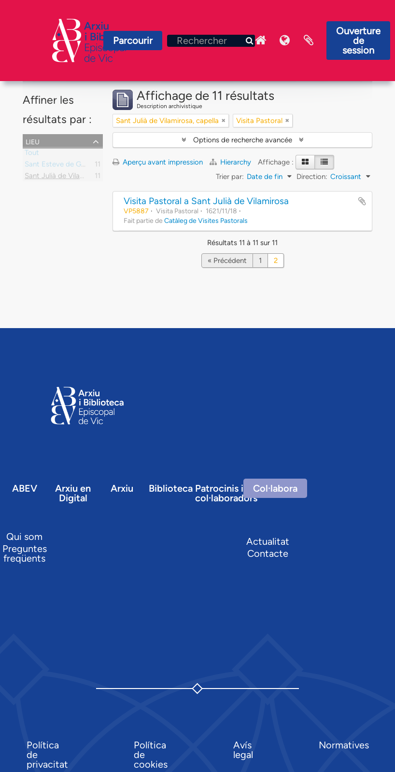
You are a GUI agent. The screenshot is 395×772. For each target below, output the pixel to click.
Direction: (311, 176)
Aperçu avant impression (158, 162)
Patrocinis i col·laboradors (226, 493)
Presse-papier (308, 40)
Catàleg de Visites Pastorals (206, 220)
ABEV (24, 488)
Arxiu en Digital (73, 493)
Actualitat (267, 541)
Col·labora (275, 488)
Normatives (344, 745)
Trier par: (230, 176)
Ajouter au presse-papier (362, 201)
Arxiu (122, 488)
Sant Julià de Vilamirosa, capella (76, 177)
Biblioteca (171, 488)
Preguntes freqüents (24, 553)
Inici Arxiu (260, 40)
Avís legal (243, 749)
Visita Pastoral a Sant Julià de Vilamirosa (206, 201)
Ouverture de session (358, 40)
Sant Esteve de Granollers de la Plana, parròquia (102, 166)
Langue (284, 40)
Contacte (267, 553)
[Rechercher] (211, 41)
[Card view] (305, 162)
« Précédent (227, 260)
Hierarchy (231, 162)
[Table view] (324, 162)
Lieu (33, 141)
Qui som (24, 536)
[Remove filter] (224, 120)
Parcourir (133, 40)
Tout (32, 154)
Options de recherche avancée (242, 140)
